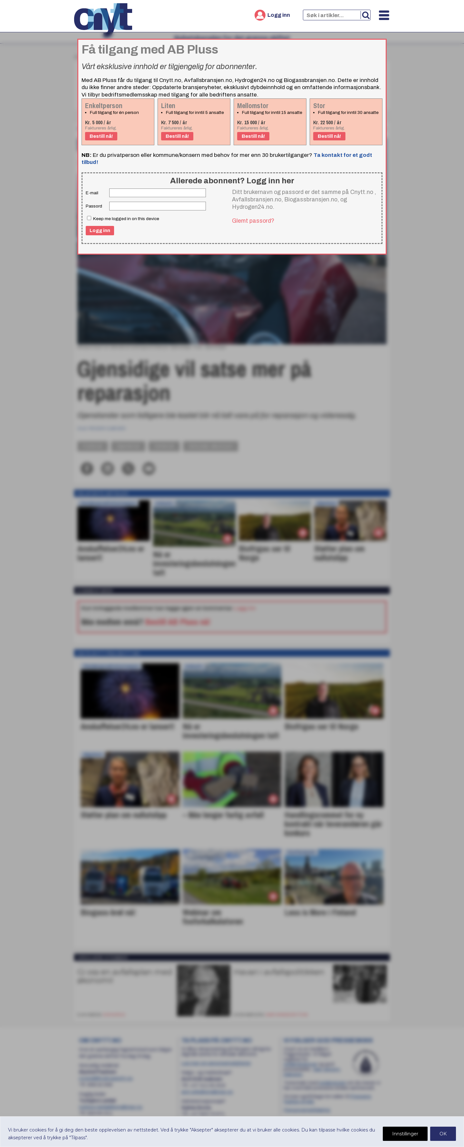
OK (443, 1134)
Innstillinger (405, 1134)
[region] (232, 1131)
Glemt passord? (253, 221)
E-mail (92, 192)
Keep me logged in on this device (123, 218)
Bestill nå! (101, 136)
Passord (94, 206)
